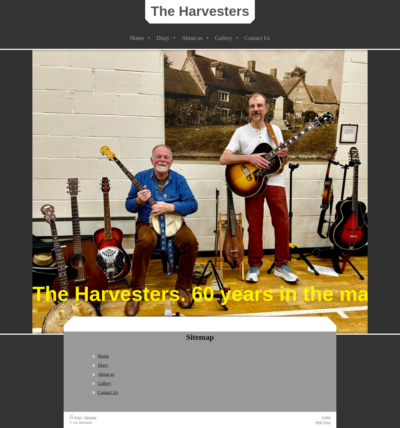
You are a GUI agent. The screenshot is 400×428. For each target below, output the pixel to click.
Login (326, 417)
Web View (323, 422)
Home (103, 356)
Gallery (104, 383)
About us (106, 374)
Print (75, 417)
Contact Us (108, 392)
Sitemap (90, 417)
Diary (103, 365)
